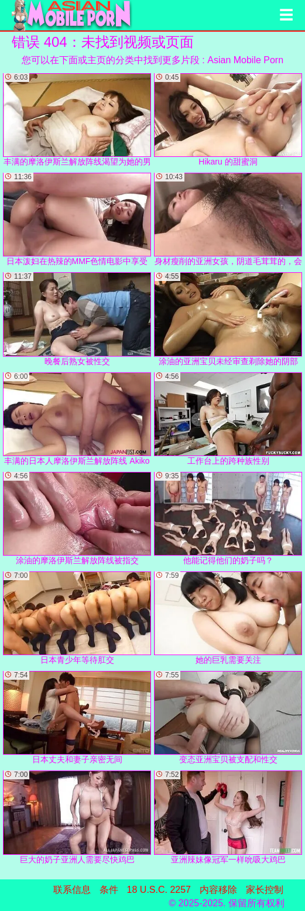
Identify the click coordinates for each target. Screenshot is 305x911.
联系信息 (72, 890)
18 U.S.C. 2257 (159, 890)
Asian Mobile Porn (245, 60)
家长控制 (264, 890)
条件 (109, 890)
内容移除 (218, 890)
